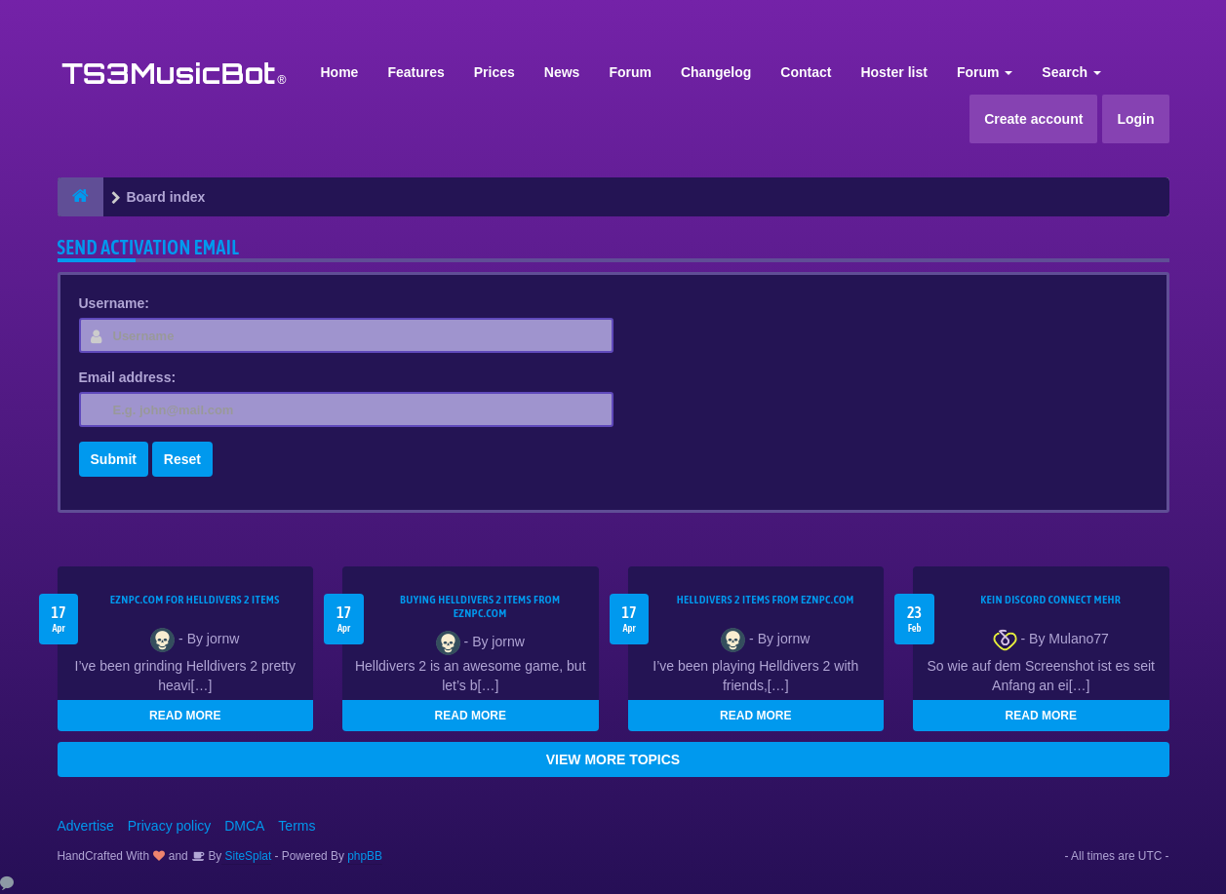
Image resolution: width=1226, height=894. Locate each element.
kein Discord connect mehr (1050, 599)
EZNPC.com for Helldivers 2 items (195, 599)
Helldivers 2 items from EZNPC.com (765, 599)
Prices (494, 72)
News (562, 72)
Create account (1033, 119)
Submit (114, 459)
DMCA (244, 826)
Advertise (86, 826)
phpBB (364, 856)
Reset (182, 459)
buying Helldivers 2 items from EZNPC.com (480, 606)
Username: (114, 303)
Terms (296, 826)
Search (1071, 72)
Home (340, 72)
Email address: (128, 377)
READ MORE (184, 715)
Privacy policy (170, 826)
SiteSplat (246, 856)
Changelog (716, 72)
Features (415, 72)
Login (1135, 119)
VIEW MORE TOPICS (613, 759)
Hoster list (893, 72)
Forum (630, 72)
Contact (805, 72)
